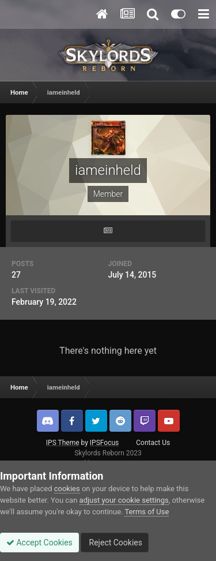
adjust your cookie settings (124, 500)
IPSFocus (104, 443)
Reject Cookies (114, 542)
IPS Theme (62, 443)
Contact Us (153, 443)
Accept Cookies (39, 542)
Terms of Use (146, 511)
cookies (67, 488)
